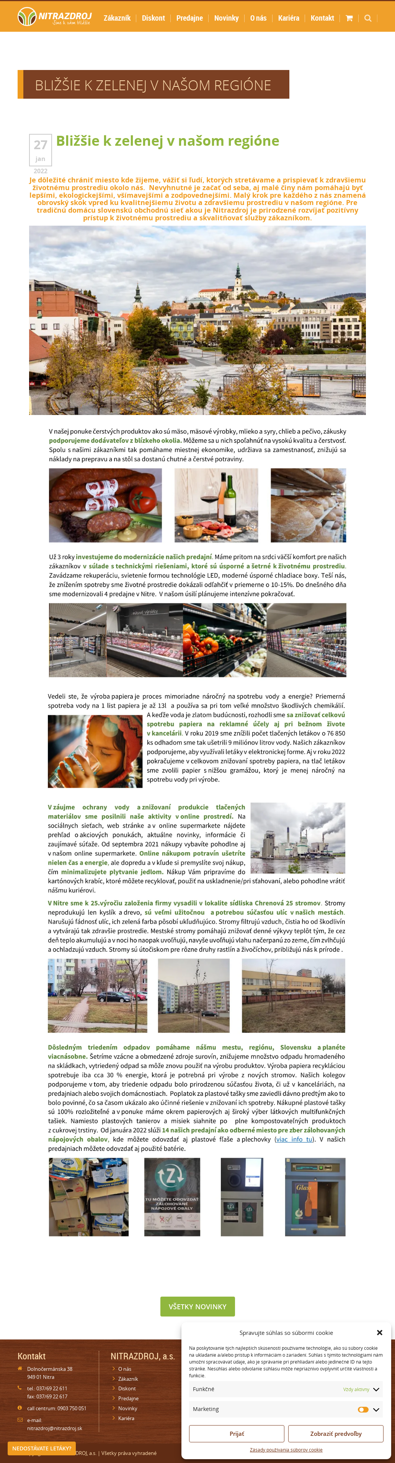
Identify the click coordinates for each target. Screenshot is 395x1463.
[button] (380, 1332)
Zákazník (117, 18)
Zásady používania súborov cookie (286, 1450)
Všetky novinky (198, 1306)
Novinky (226, 18)
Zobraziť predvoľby (336, 1433)
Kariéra (288, 18)
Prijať (237, 1433)
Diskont (153, 18)
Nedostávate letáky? (41, 1448)
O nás (258, 18)
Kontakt (322, 18)
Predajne (189, 18)
